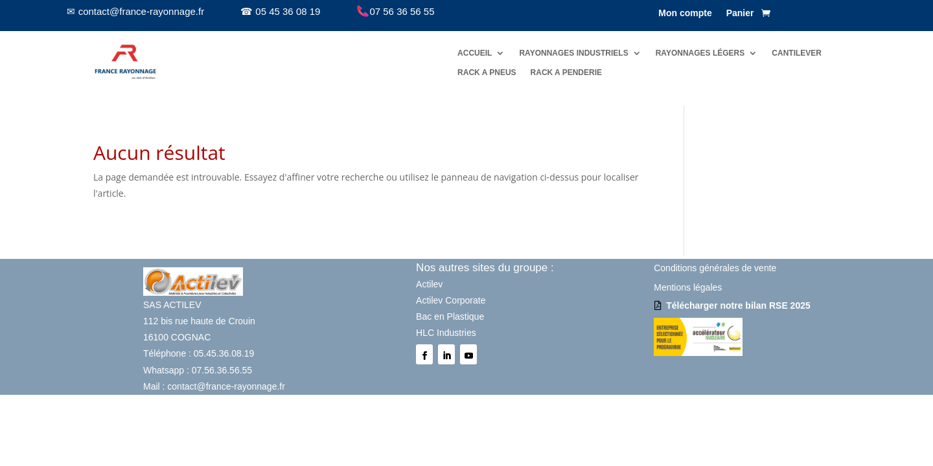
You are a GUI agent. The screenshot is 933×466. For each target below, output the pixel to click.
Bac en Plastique (450, 316)
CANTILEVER (797, 53)
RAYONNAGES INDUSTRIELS (573, 53)
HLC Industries (446, 332)
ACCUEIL (474, 53)
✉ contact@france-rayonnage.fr (135, 11)
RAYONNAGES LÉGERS (700, 53)
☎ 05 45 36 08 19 (280, 11)
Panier (740, 13)
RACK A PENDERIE (566, 72)
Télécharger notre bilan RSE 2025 (738, 305)
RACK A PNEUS (486, 72)
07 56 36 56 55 (395, 12)
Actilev (429, 284)
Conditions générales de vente (715, 268)
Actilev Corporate (450, 300)
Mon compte (684, 13)
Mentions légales (688, 287)
